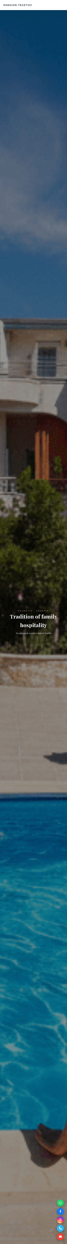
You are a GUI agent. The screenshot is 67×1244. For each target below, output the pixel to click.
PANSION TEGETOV (17, 5)
